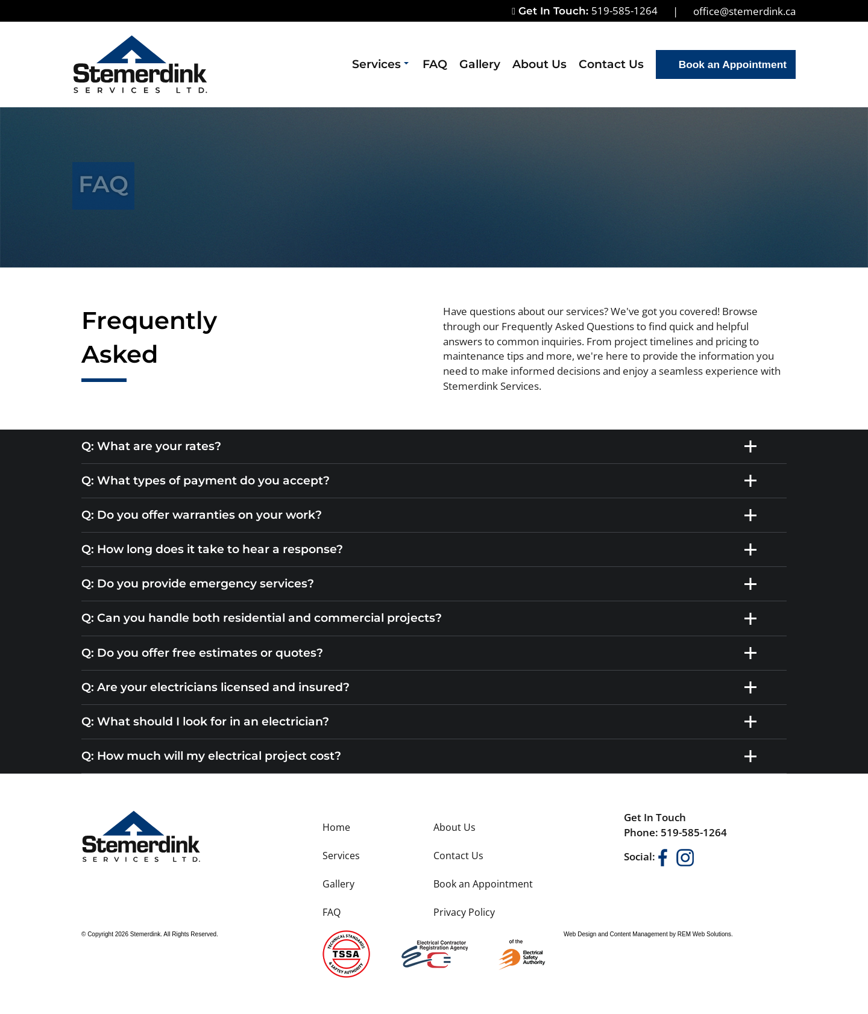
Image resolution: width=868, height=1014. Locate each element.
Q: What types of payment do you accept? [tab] (422, 481)
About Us (539, 64)
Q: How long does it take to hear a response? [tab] (422, 549)
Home (336, 827)
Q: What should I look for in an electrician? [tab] (422, 722)
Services (380, 64)
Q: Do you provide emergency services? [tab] (422, 584)
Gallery (479, 64)
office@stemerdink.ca (744, 11)
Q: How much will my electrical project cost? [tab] (422, 756)
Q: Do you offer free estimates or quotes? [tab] (422, 653)
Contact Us (611, 64)
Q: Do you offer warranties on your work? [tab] (422, 515)
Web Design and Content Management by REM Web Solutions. (648, 934)
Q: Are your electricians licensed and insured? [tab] (422, 687)
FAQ (435, 64)
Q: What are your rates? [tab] (422, 446)
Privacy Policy (464, 912)
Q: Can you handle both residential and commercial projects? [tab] (422, 619)
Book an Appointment (733, 64)
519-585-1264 (624, 10)
